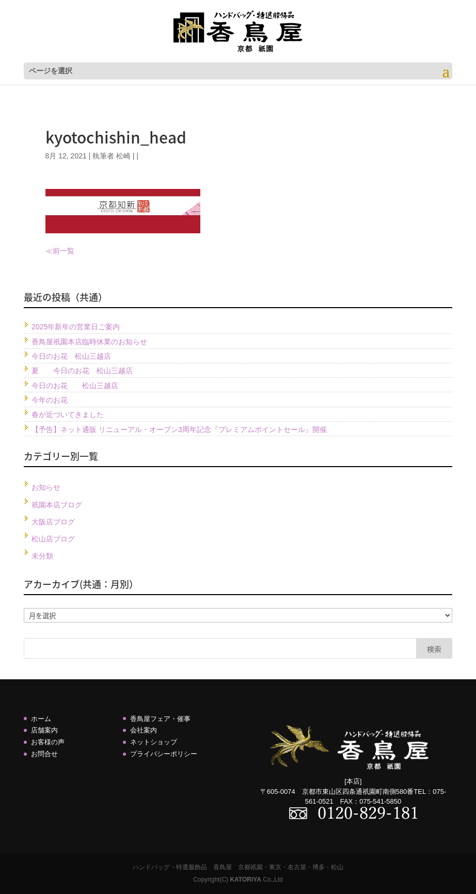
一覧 (67, 251)
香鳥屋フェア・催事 (160, 719)
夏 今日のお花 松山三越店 (82, 370)
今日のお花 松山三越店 (71, 356)
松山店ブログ (53, 539)
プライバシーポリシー (163, 754)
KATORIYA (245, 879)
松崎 (123, 156)
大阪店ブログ (53, 522)
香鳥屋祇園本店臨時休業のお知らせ (89, 342)
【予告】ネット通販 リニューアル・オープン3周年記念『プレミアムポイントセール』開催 (179, 429)
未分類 (42, 556)
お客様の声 (48, 742)
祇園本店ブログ (56, 505)
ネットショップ (153, 742)
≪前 (52, 251)
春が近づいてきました (67, 414)
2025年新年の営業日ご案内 (75, 327)
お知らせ (45, 487)
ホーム (41, 719)
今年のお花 (49, 400)
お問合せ (44, 754)
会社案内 (143, 730)
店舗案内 (44, 730)
